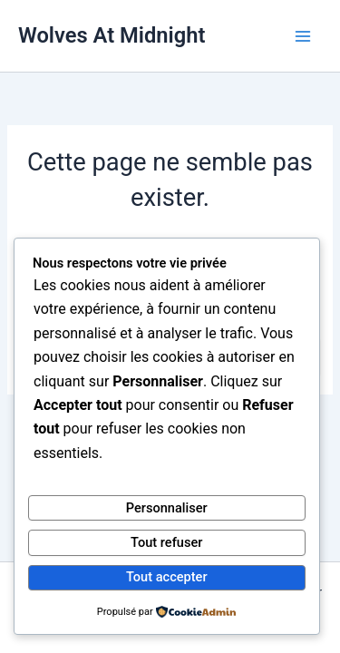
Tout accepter (167, 577)
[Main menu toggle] (303, 36)
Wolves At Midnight (111, 35)
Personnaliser (167, 508)
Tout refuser (166, 542)
